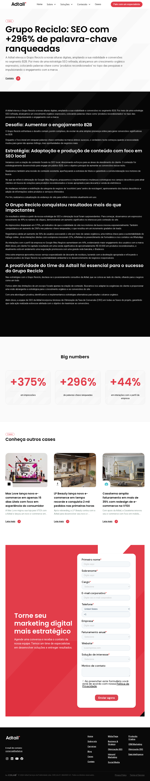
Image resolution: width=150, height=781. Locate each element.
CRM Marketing (135, 744)
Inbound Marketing (112, 756)
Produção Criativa (132, 738)
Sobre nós (92, 741)
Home (39, 4)
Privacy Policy (121, 775)
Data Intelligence (135, 754)
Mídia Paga (113, 736)
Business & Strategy (113, 743)
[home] (19, 4)
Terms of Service (137, 775)
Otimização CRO (135, 749)
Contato (91, 761)
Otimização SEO (115, 749)
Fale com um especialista (127, 4)
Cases (98, 4)
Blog (90, 751)
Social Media (114, 762)
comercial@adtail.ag (13, 751)
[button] (51, 4)
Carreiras (92, 746)
